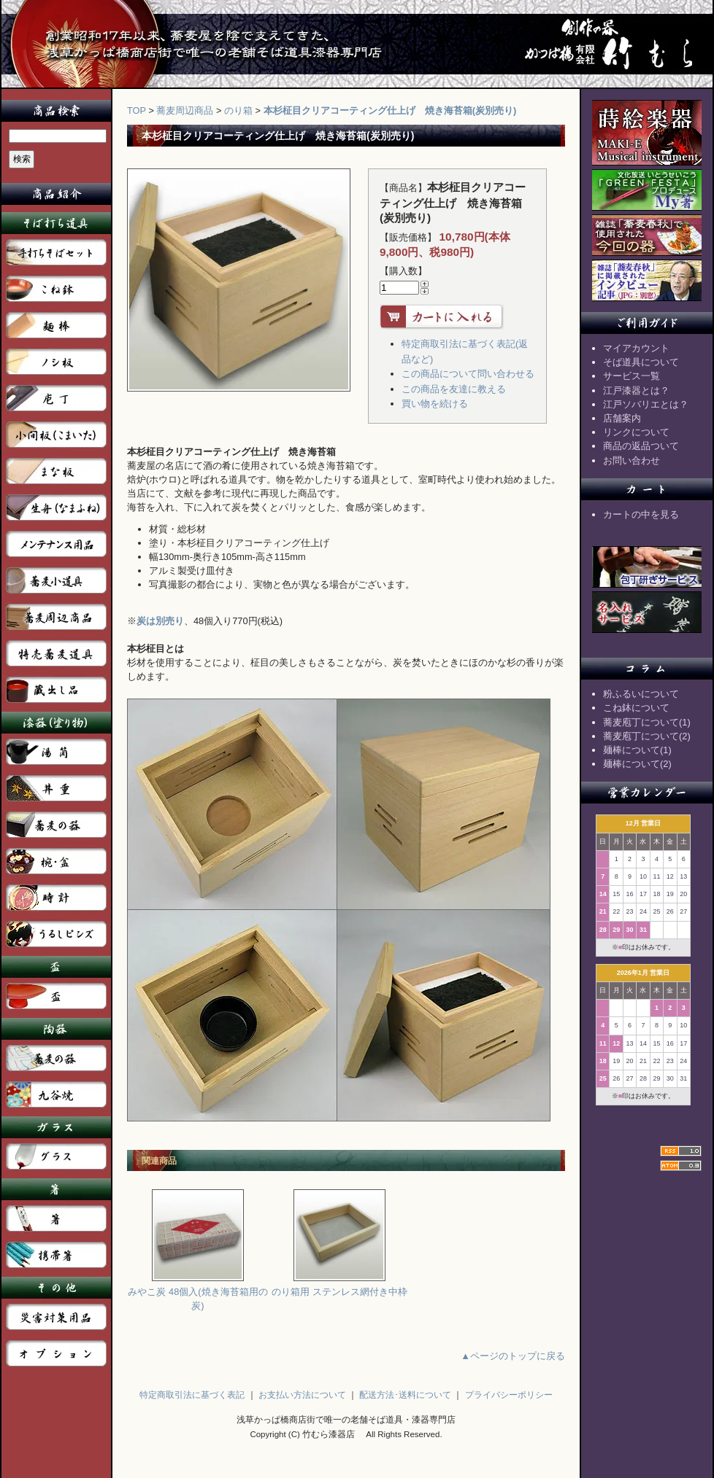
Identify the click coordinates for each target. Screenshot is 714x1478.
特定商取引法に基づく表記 (192, 1395)
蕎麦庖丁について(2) (647, 736)
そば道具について (641, 362)
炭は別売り (160, 620)
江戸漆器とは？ (636, 390)
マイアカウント (636, 348)
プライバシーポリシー (509, 1395)
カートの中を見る (641, 514)
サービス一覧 (631, 375)
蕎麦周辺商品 (184, 110)
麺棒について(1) (637, 749)
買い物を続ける (435, 403)
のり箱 (238, 110)
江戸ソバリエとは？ (645, 404)
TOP (136, 110)
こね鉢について (636, 707)
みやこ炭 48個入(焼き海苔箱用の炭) (197, 1293)
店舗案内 (622, 418)
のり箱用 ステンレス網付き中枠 (339, 1286)
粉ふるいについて (641, 693)
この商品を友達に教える (454, 389)
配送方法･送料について (405, 1395)
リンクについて (636, 432)
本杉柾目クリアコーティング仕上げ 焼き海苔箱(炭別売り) (390, 110)
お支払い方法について (302, 1395)
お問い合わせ (631, 460)
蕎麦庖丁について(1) (647, 722)
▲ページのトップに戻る (513, 1355)
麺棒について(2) (637, 763)
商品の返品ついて (641, 445)
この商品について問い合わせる (468, 373)
